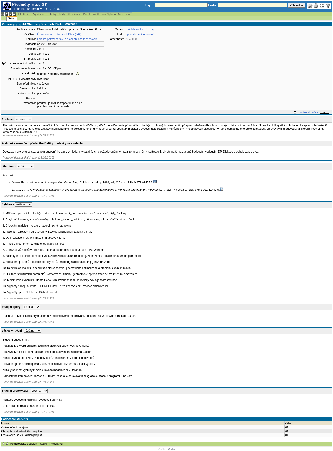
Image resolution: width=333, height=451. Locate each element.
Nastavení (124, 14)
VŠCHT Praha (166, 449)
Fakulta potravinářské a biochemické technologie (67, 39)
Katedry (51, 14)
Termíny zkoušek (307, 112)
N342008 (131, 39)
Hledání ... (24, 14)
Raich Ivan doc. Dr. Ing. (140, 29)
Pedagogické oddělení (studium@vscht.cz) (36, 443)
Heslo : (212, 5)
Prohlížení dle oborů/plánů (99, 14)
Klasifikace (74, 14)
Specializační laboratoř (140, 34)
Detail (11, 18)
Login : (149, 5)
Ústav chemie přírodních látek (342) (59, 34)
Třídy (62, 14)
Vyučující (38, 14)
